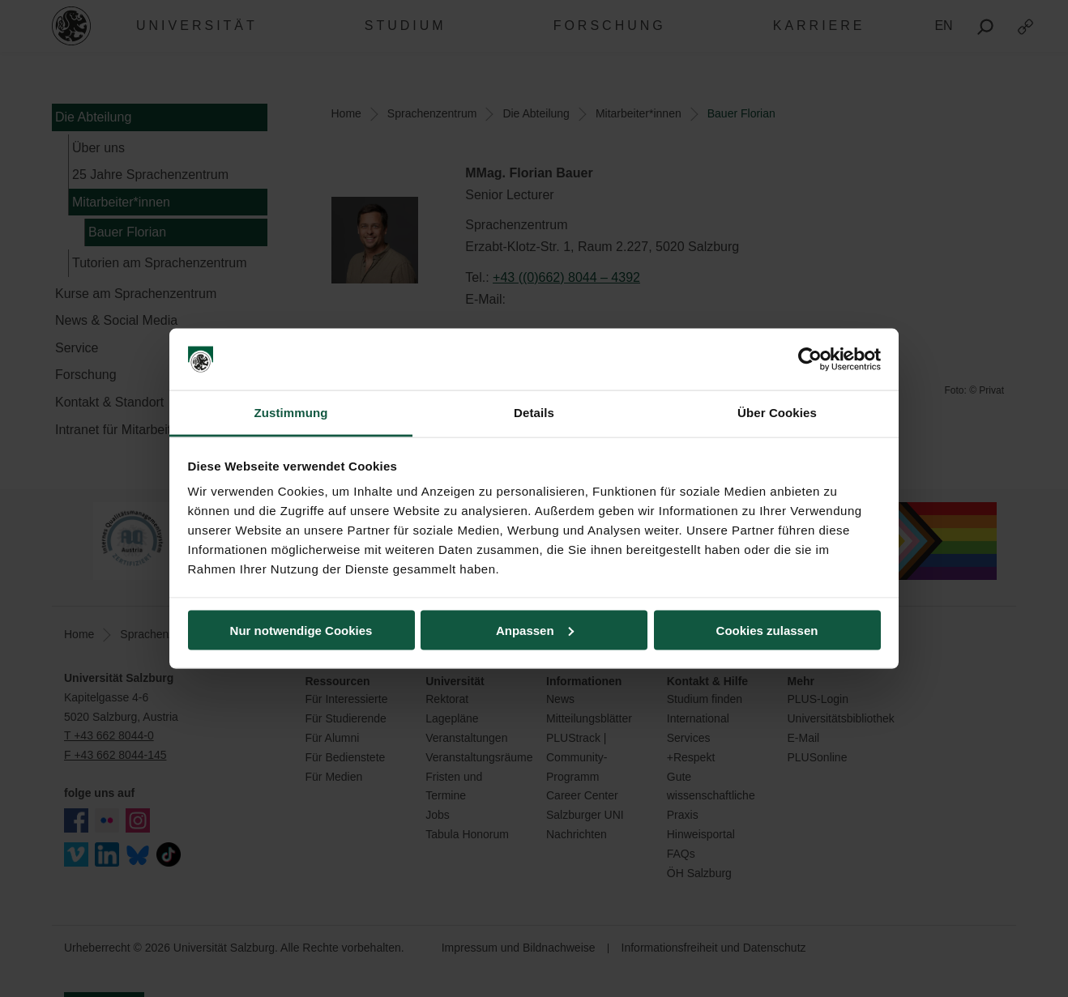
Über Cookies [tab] (777, 413)
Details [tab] (534, 413)
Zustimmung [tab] (291, 413)
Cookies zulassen (767, 630)
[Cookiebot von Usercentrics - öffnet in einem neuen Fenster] (810, 359)
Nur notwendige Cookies (301, 630)
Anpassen (535, 630)
